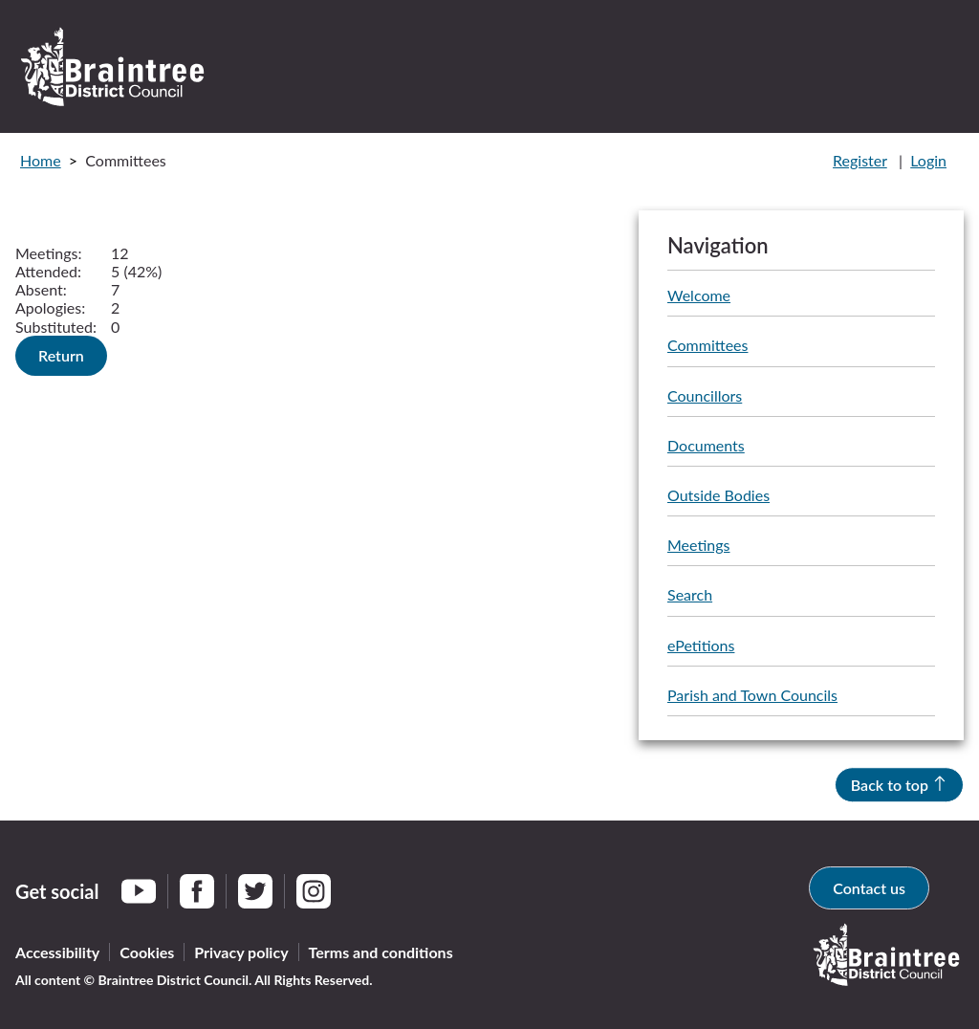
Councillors (704, 395)
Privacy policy (241, 952)
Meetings (698, 545)
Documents (706, 445)
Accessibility (57, 952)
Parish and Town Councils (752, 695)
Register (860, 160)
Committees (707, 345)
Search (689, 594)
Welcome (698, 295)
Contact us (869, 888)
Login (928, 160)
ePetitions (700, 645)
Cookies (147, 952)
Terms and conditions (381, 952)
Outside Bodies (718, 495)
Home (40, 160)
